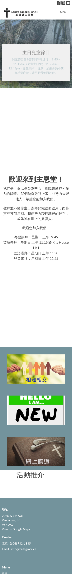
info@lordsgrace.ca (23, 549)
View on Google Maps (16, 529)
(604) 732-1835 (20, 543)
